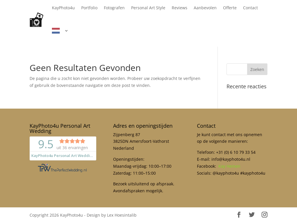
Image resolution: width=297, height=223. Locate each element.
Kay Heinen (229, 166)
